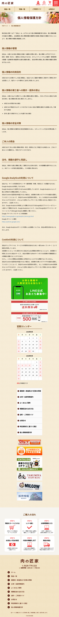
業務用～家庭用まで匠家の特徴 (30, 391)
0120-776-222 (30, 565)
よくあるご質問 (25, 403)
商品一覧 (7, 9)
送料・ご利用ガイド (26, 414)
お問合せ (52, 9)
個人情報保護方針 (26, 432)
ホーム (13, 572)
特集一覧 (22, 9)
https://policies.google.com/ (11, 222)
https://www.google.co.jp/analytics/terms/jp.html (18, 216)
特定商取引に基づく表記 (28, 426)
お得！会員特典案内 (26, 397)
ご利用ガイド (36, 9)
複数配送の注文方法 (26, 409)
